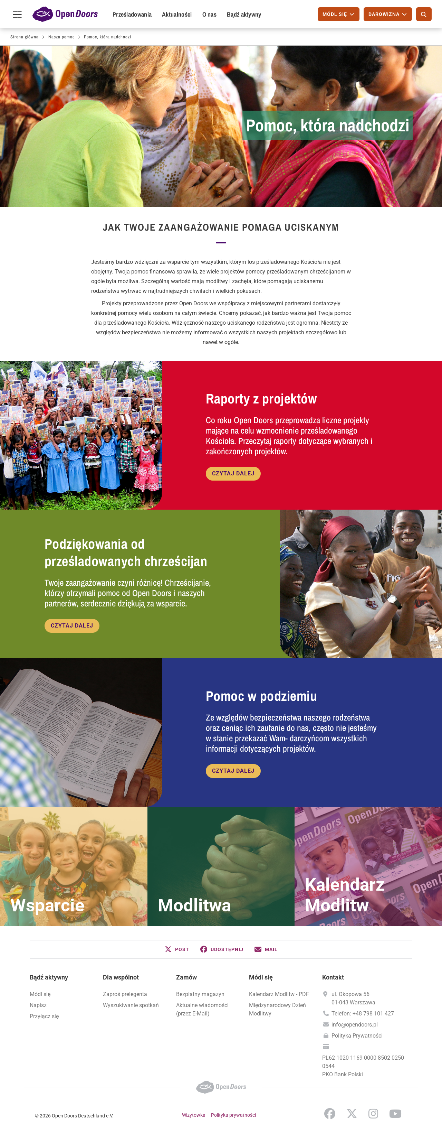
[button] (177, 949)
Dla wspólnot (121, 977)
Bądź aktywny (244, 14)
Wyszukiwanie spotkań (131, 1005)
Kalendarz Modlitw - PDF (279, 994)
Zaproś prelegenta (125, 994)
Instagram (373, 1113)
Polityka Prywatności (357, 1035)
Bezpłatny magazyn (200, 994)
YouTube (395, 1113)
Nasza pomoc (61, 37)
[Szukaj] (424, 14)
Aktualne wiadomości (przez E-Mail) (202, 1009)
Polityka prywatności (233, 1115)
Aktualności (177, 14)
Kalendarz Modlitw (345, 895)
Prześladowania (132, 14)
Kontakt (333, 977)
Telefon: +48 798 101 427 (363, 1013)
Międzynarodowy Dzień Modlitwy (277, 1009)
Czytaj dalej (233, 473)
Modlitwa (194, 905)
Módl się (40, 994)
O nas (209, 14)
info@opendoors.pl (355, 1024)
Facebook (330, 1113)
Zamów (186, 977)
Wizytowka (193, 1115)
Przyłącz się (44, 1016)
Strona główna (24, 37)
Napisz (38, 1005)
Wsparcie (47, 905)
